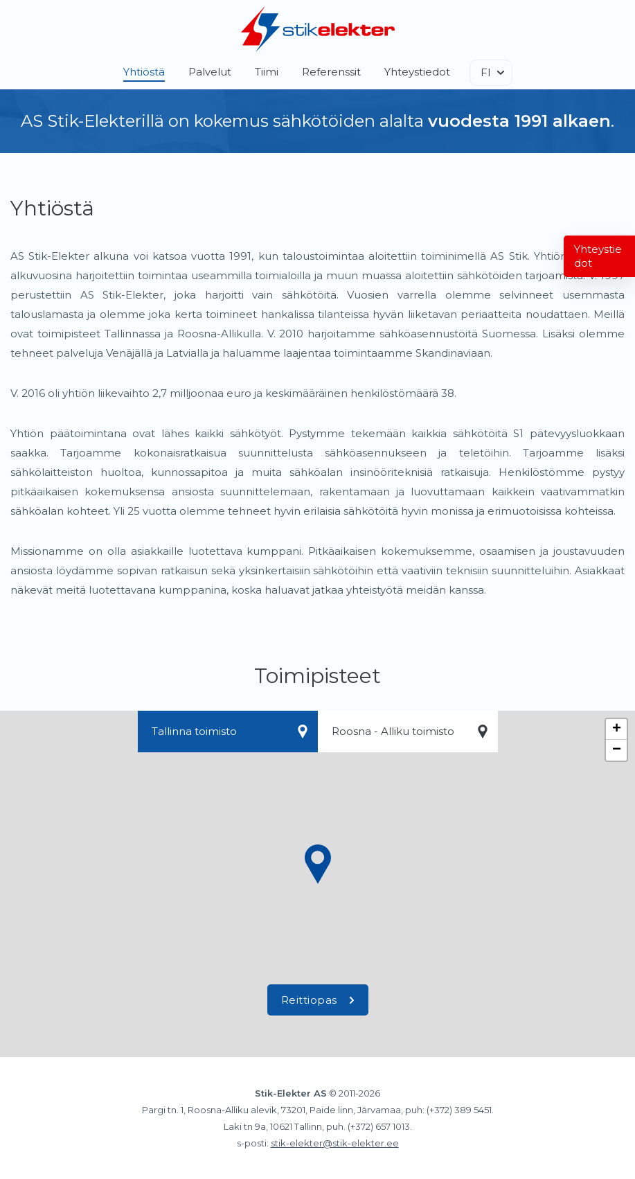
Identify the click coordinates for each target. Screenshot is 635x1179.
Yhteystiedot (417, 71)
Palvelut (209, 71)
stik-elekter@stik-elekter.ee (335, 1143)
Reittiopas (318, 1000)
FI (486, 72)
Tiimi (266, 71)
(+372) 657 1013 (379, 1126)
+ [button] (616, 729)
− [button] (616, 750)
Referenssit (331, 71)
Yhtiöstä (144, 71)
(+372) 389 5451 (459, 1109)
